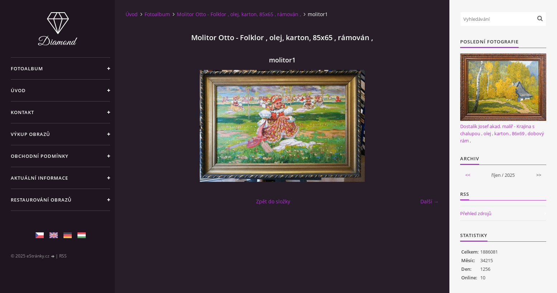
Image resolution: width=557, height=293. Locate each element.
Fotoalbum (27, 68)
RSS (63, 256)
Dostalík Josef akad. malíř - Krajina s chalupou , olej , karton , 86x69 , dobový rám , (502, 133)
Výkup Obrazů (30, 134)
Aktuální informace (39, 178)
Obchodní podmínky (40, 156)
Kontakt (22, 112)
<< (467, 175)
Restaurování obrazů (41, 200)
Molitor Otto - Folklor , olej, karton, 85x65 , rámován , (239, 14)
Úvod (18, 90)
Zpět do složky (273, 201)
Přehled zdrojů (475, 213)
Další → (429, 201)
